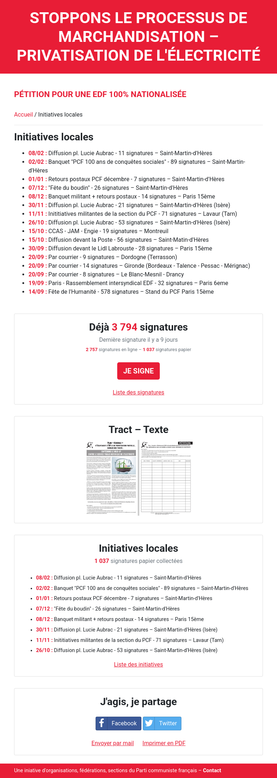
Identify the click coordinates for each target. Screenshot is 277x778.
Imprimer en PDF (163, 743)
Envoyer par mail (113, 743)
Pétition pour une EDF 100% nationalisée (100, 94)
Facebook (116, 723)
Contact (212, 771)
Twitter (160, 723)
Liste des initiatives (138, 664)
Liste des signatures (138, 392)
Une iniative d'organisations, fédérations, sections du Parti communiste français (105, 771)
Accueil (23, 114)
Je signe (138, 371)
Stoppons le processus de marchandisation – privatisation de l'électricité (138, 37)
